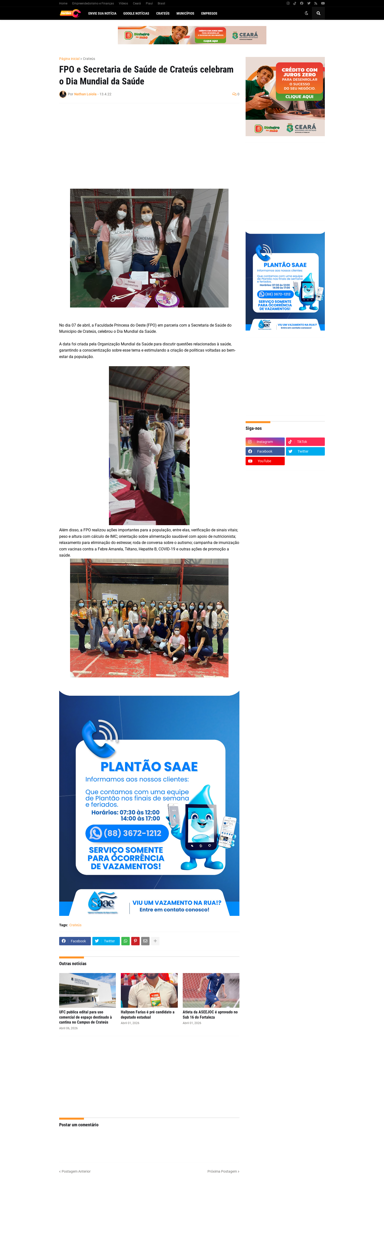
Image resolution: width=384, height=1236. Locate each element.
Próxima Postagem (222, 1171)
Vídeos (123, 3)
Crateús (89, 58)
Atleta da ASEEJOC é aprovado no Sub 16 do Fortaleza (210, 1015)
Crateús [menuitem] (163, 13)
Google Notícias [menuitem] (136, 13)
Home (63, 3)
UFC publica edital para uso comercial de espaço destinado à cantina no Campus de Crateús (85, 1017)
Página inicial (69, 58)
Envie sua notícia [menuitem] (102, 13)
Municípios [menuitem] (185, 13)
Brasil (161, 3)
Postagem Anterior (76, 1171)
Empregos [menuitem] (209, 13)
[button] (306, 13)
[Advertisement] (144, 143)
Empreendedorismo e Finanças (93, 3)
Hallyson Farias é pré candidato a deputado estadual (148, 1015)
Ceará (137, 3)
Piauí (149, 3)
